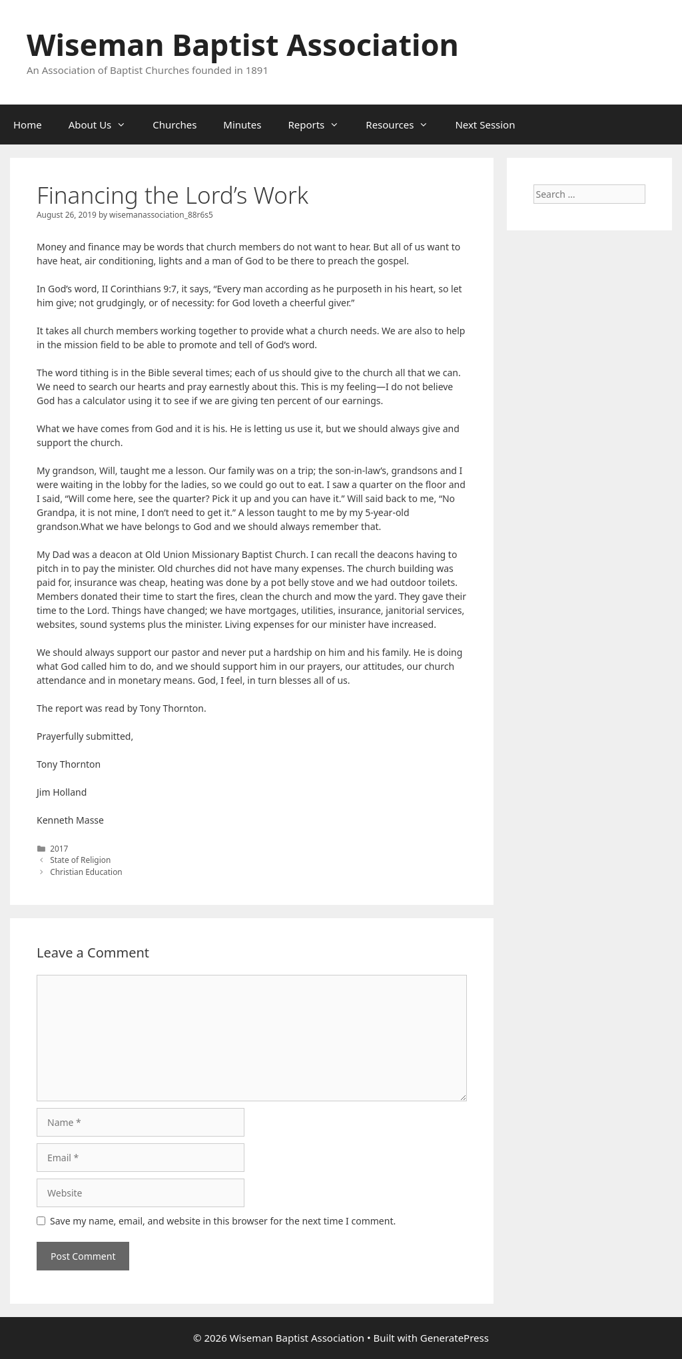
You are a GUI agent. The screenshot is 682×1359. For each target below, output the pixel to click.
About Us (104, 124)
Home (27, 124)
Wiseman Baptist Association (243, 44)
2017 (59, 848)
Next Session (485, 124)
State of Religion (80, 859)
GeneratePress (454, 1337)
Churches (174, 124)
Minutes (242, 124)
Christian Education (86, 871)
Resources (404, 124)
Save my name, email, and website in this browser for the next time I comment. (223, 1221)
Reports (320, 124)
